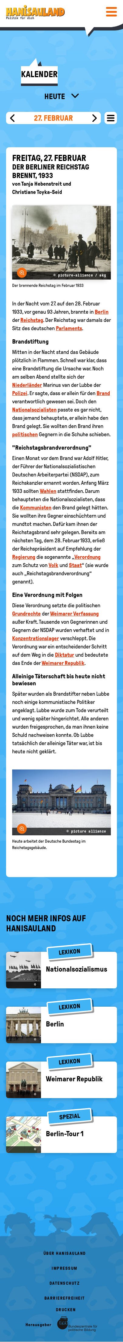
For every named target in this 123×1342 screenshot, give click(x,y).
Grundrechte (26, 614)
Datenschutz (65, 1283)
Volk (53, 565)
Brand (103, 393)
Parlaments (69, 328)
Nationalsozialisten (34, 410)
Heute (55, 96)
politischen (25, 434)
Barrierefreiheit (64, 1298)
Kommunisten (35, 508)
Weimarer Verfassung (74, 614)
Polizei (19, 393)
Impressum (64, 1268)
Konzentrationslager (35, 638)
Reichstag (31, 320)
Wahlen (48, 491)
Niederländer (27, 385)
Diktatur (64, 655)
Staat (75, 565)
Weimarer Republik (63, 663)
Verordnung (87, 557)
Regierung (23, 557)
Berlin (101, 312)
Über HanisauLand (64, 1253)
